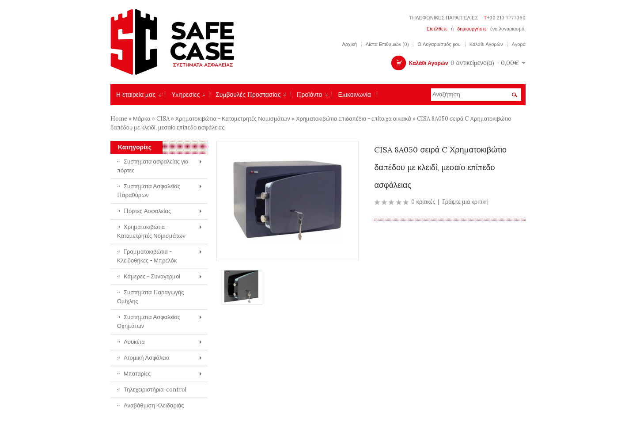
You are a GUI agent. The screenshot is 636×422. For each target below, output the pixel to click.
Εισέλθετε (437, 29)
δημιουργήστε (472, 29)
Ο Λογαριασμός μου (438, 44)
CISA (163, 118)
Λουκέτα (134, 342)
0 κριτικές (423, 201)
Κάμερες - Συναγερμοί (152, 276)
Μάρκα (142, 118)
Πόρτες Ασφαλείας (147, 211)
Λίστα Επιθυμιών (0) (387, 44)
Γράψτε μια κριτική (465, 201)
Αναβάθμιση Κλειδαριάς (154, 405)
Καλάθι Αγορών (486, 44)
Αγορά (519, 44)
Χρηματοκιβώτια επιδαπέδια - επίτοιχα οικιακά (354, 118)
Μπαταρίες (137, 373)
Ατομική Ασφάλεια (147, 357)
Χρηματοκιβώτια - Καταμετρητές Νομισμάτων (232, 118)
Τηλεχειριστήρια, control (155, 389)
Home (118, 118)
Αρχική (349, 44)
